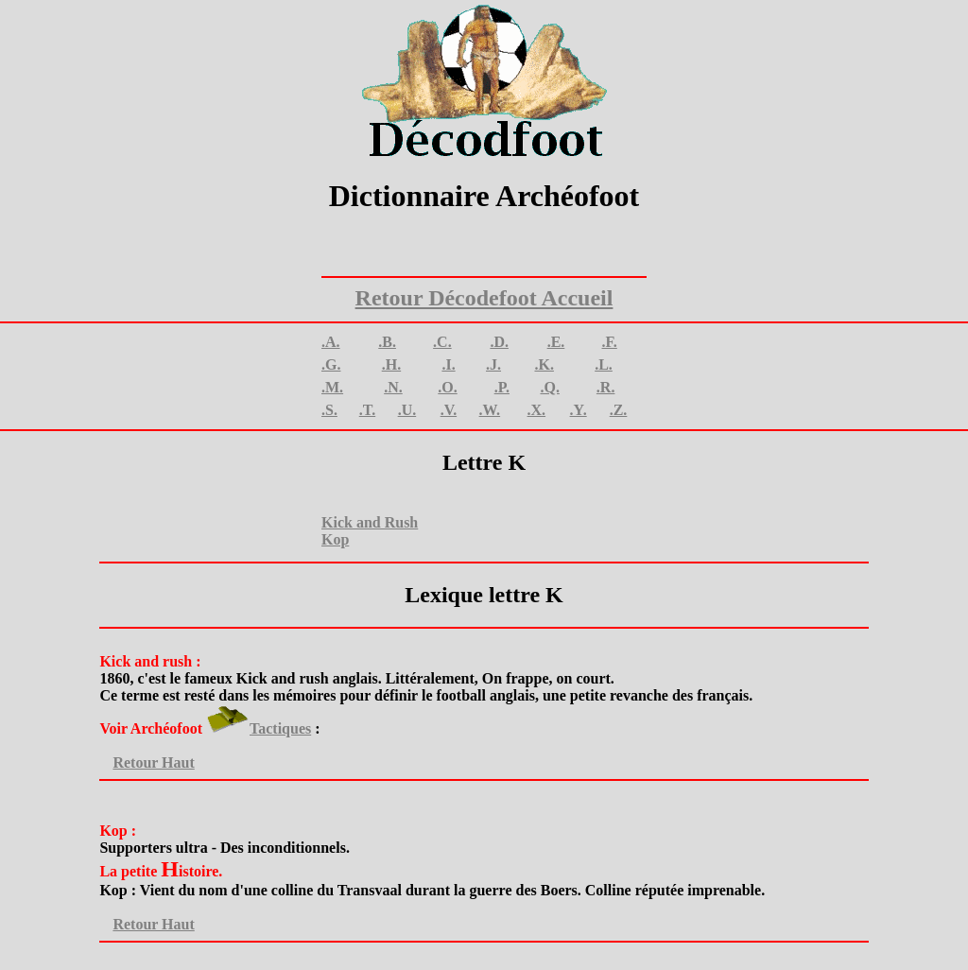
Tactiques (280, 728)
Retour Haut (146, 762)
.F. (608, 342)
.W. (490, 410)
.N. (393, 387)
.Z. (619, 410)
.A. (330, 342)
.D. (499, 342)
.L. (604, 364)
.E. (556, 342)
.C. (442, 342)
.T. (367, 410)
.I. (448, 364)
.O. (447, 387)
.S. (329, 410)
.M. (332, 387)
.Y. (578, 410)
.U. (407, 410)
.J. (493, 364)
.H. (391, 364)
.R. (605, 387)
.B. (387, 342)
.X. (536, 410)
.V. (449, 410)
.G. (330, 364)
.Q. (549, 387)
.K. (543, 364)
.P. (502, 387)
